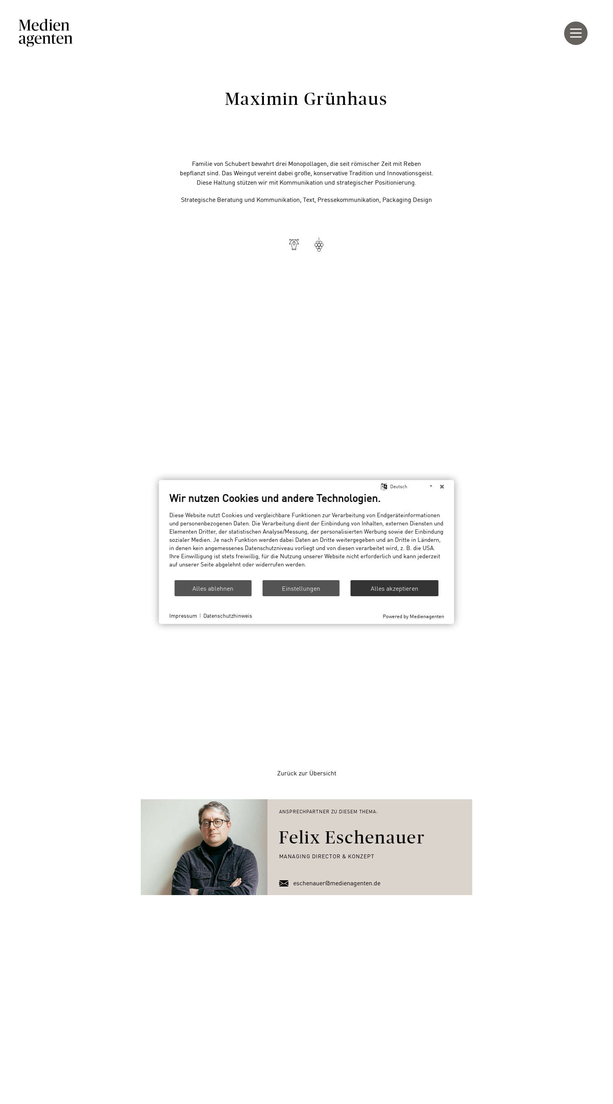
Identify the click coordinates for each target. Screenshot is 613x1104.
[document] (306, 535)
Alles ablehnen (212, 588)
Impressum (183, 615)
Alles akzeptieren (394, 588)
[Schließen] (442, 486)
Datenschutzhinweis (227, 615)
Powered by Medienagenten (413, 616)
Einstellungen (301, 588)
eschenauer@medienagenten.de (329, 882)
